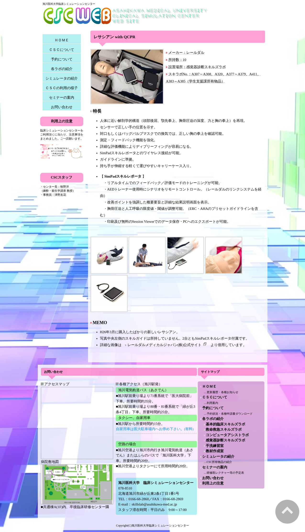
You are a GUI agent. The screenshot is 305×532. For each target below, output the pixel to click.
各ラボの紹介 (61, 69)
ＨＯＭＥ (62, 40)
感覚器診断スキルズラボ (225, 440)
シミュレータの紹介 (61, 78)
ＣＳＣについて (61, 50)
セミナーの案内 (61, 97)
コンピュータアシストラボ (227, 435)
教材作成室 (215, 451)
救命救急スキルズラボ (224, 429)
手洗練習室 (215, 446)
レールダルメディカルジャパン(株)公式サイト (167, 345)
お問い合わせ (61, 107)
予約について (61, 59)
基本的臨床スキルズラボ (225, 424)
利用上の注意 (213, 483)
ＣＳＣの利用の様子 (61, 88)
